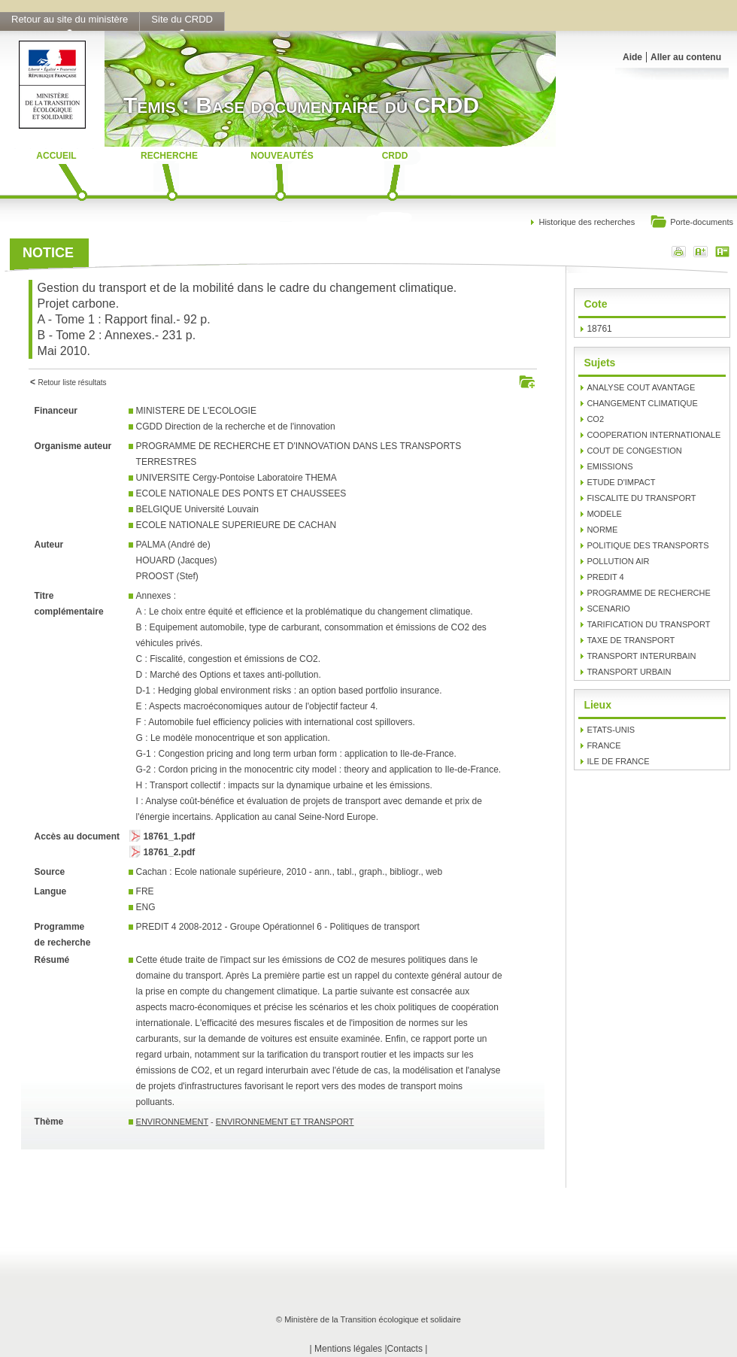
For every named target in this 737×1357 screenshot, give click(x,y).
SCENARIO (608, 608)
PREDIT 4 (605, 576)
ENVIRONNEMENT (172, 1121)
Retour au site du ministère (69, 19)
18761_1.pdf (170, 836)
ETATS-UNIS (611, 729)
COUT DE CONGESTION (634, 450)
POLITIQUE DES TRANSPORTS (647, 545)
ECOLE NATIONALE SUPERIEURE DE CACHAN (236, 525)
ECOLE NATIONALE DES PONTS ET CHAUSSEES (241, 493)
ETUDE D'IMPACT (621, 482)
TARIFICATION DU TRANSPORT (648, 624)
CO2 (595, 418)
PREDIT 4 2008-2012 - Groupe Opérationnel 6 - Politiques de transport (278, 926)
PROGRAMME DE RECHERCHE (648, 592)
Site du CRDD (182, 19)
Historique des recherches (586, 221)
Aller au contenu (686, 57)
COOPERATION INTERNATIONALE (653, 434)
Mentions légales (348, 1348)
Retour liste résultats (72, 382)
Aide (632, 57)
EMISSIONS (609, 466)
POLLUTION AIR (618, 561)
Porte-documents (691, 223)
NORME (602, 529)
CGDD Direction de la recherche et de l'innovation (235, 426)
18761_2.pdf (170, 852)
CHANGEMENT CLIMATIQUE (642, 403)
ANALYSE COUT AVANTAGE (641, 387)
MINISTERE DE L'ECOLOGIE (196, 410)
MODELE (604, 513)
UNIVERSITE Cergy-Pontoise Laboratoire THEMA (236, 477)
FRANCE (603, 745)
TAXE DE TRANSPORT (631, 640)
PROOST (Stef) (167, 576)
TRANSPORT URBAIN (629, 671)
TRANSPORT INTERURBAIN (641, 655)
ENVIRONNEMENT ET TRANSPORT (285, 1121)
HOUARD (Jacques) (176, 560)
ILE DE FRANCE (618, 761)
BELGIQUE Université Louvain (197, 509)
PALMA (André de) (173, 544)
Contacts (405, 1348)
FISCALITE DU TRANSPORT (641, 497)
